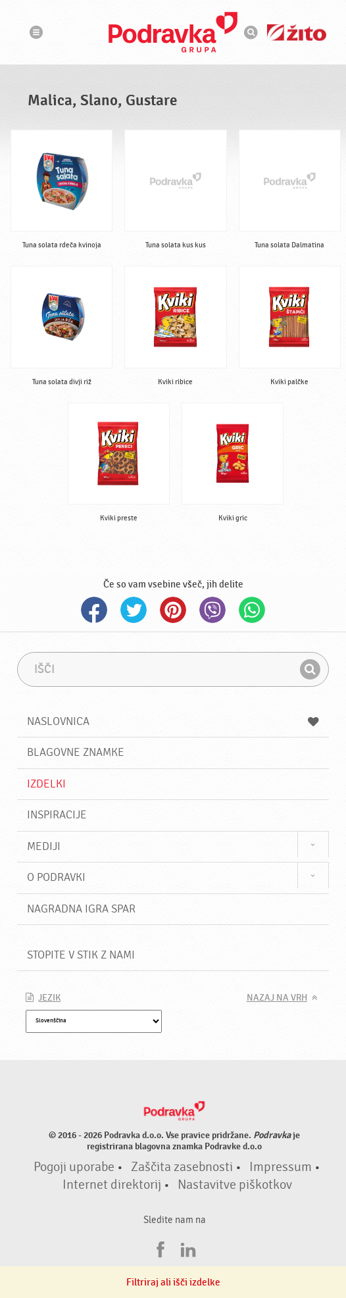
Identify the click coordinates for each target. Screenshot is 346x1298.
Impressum (280, 1167)
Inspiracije (57, 815)
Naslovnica (172, 721)
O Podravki (56, 877)
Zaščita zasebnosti (182, 1167)
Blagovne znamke (75, 752)
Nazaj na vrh (277, 998)
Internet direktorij (111, 1185)
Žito (296, 32)
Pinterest (173, 610)
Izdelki (46, 784)
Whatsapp (252, 610)
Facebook (94, 610)
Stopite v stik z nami (81, 955)
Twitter (133, 610)
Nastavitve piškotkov (235, 1185)
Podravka (173, 32)
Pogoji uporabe (74, 1167)
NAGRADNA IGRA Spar (81, 909)
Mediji (44, 846)
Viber (212, 610)
